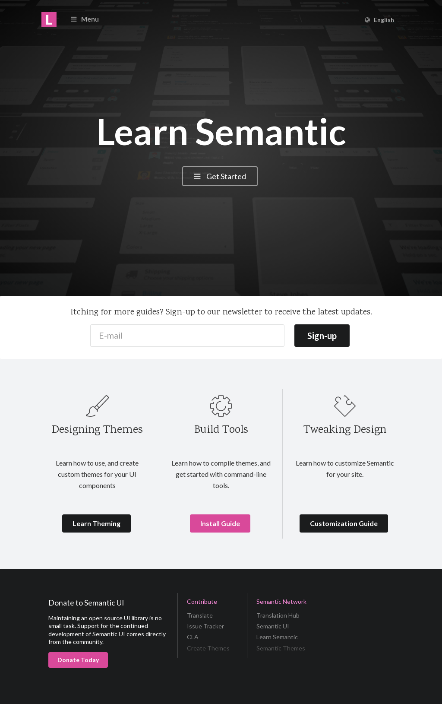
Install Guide (220, 523)
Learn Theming (96, 523)
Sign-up (322, 335)
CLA (193, 637)
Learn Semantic (277, 637)
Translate (200, 615)
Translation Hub (278, 615)
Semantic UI (272, 626)
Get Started (219, 176)
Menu (83, 19)
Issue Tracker (205, 626)
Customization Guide (344, 523)
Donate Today (78, 659)
